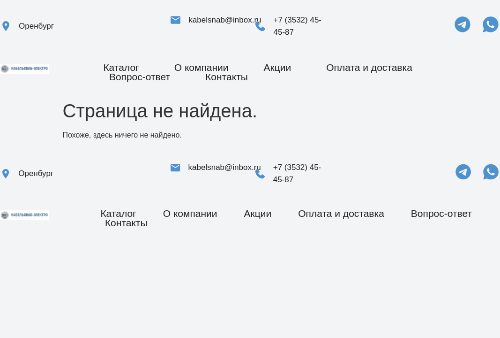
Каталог (121, 67)
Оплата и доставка (369, 67)
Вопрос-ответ (139, 77)
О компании (201, 67)
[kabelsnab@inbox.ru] (175, 20)
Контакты (226, 77)
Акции (277, 67)
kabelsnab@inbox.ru (224, 19)
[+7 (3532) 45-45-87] (260, 26)
